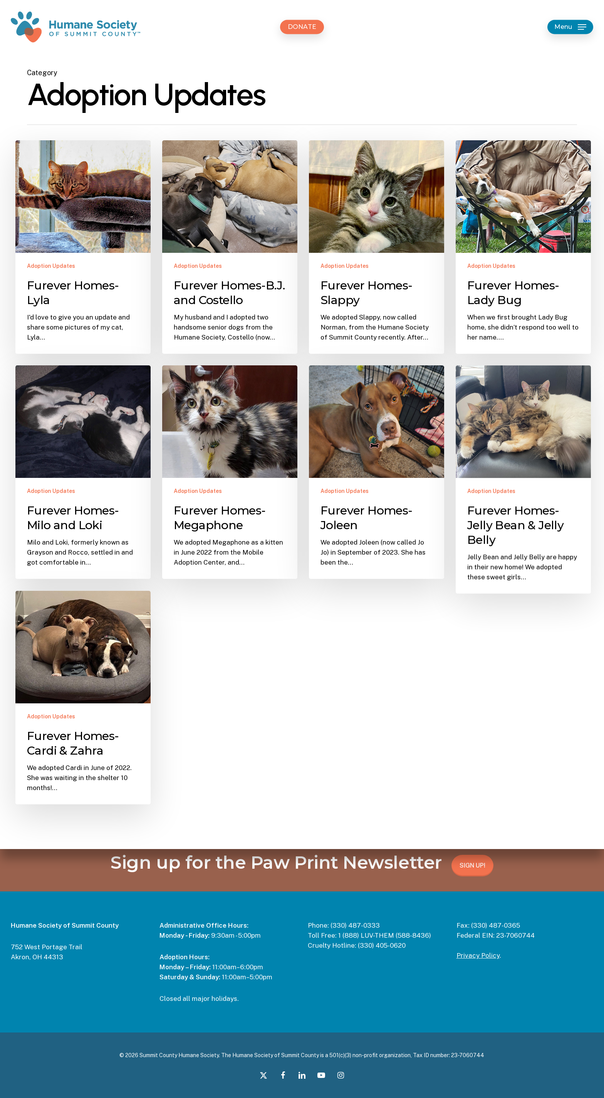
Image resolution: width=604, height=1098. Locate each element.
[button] (570, 27)
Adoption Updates (51, 266)
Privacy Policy (478, 955)
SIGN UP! (472, 865)
